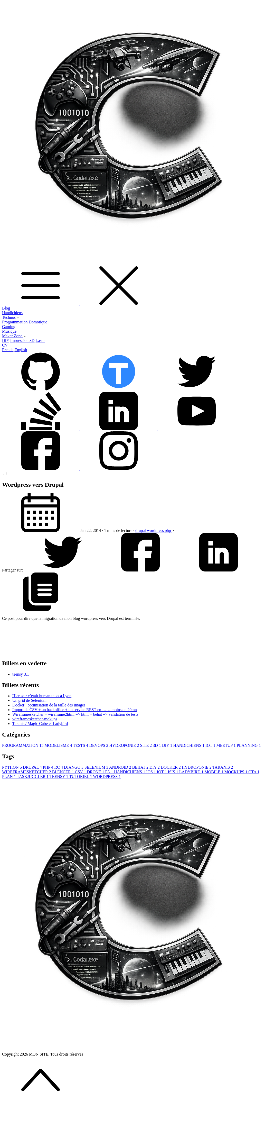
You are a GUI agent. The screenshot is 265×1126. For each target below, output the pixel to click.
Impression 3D (22, 340)
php (168, 530)
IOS (151, 772)
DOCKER (171, 767)
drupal (141, 530)
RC (59, 767)
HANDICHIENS (189, 745)
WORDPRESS (107, 776)
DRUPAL (33, 767)
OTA (253, 772)
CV (5, 345)
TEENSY (59, 776)
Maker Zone (14, 336)
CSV (81, 772)
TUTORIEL (81, 776)
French (7, 350)
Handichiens (12, 313)
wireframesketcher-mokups (34, 719)
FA (109, 772)
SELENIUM (96, 767)
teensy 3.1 (20, 674)
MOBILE (214, 772)
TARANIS (222, 767)
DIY (5, 340)
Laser (40, 340)
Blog (6, 308)
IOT (210, 745)
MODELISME (58, 745)
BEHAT (140, 767)
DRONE (96, 772)
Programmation (15, 322)
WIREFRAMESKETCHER (27, 772)
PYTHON (12, 767)
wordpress (156, 530)
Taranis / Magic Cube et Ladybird (40, 723)
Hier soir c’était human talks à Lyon (41, 696)
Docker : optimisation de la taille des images (49, 705)
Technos (10, 317)
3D (157, 745)
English (20, 350)
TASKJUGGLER (33, 776)
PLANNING (249, 745)
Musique (9, 331)
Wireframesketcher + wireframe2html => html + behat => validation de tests (75, 714)
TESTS (81, 745)
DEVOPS (99, 745)
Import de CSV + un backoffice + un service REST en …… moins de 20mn (74, 709)
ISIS (173, 772)
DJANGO (74, 767)
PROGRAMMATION (23, 745)
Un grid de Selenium (29, 700)
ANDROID (120, 767)
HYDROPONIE (124, 745)
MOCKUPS (236, 772)
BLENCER (63, 772)
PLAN (9, 776)
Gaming (8, 326)
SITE (146, 745)
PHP (48, 767)
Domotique (38, 322)
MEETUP (226, 745)
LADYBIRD (192, 772)
